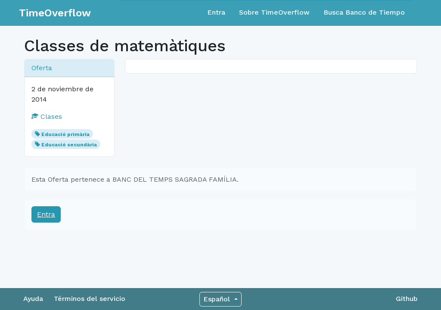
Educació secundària (69, 145)
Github (407, 298)
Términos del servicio (89, 298)
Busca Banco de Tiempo (364, 12)
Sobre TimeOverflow (274, 12)
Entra (216, 12)
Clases (46, 116)
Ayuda (33, 298)
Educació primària (65, 134)
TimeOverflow (55, 13)
